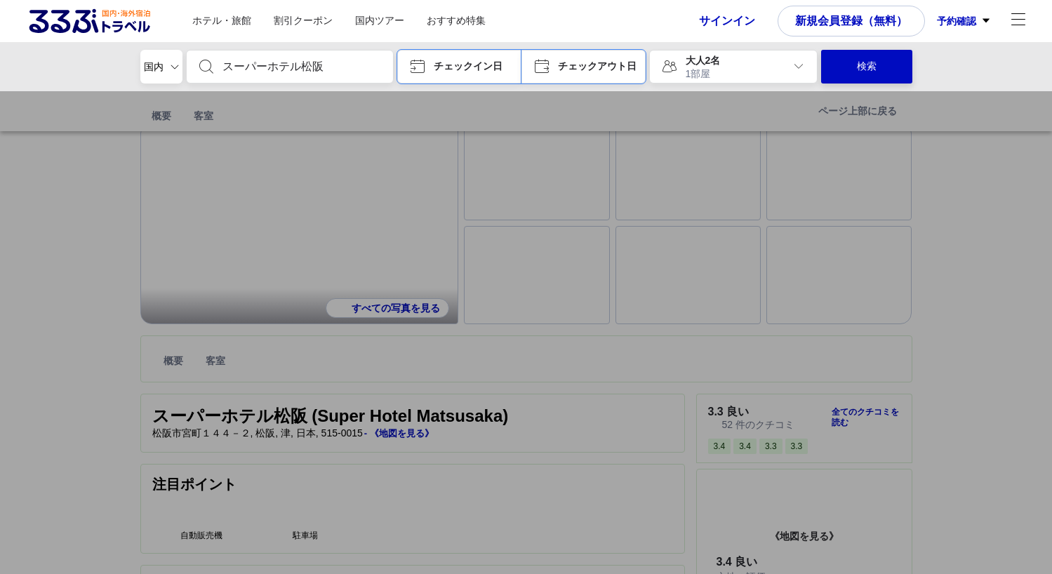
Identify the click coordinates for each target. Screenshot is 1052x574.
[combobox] (301, 67)
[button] (459, 67)
